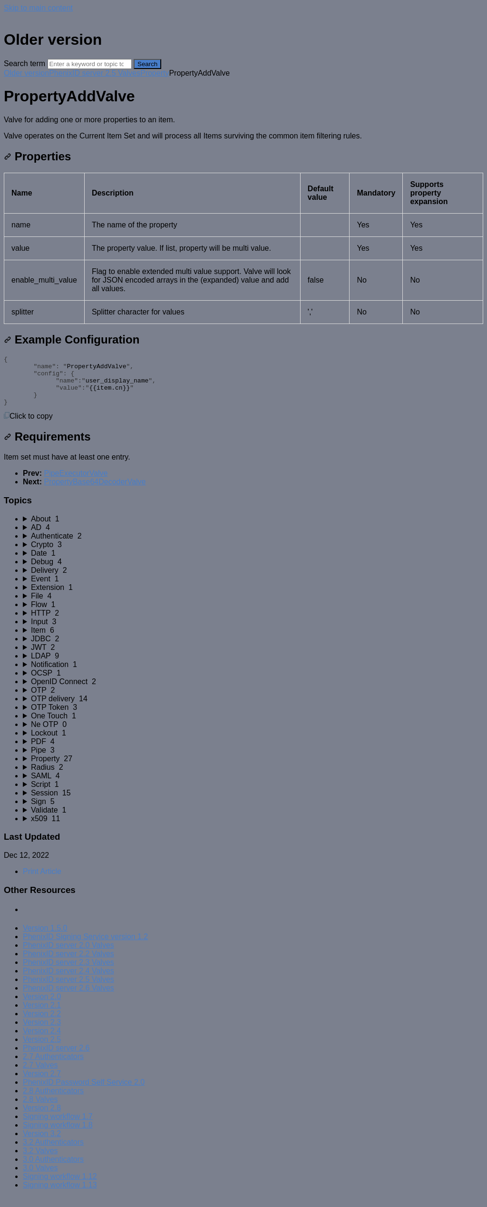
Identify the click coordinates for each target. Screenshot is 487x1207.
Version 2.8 (42, 1118)
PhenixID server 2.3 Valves (68, 972)
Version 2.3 (42, 1032)
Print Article (42, 881)
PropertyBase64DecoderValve (95, 492)
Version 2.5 (42, 1049)
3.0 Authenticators (53, 1169)
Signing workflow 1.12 (60, 1186)
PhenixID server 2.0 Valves (68, 955)
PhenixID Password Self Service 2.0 (84, 1092)
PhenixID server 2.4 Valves (68, 981)
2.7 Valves (40, 1075)
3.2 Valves (40, 1161)
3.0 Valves (40, 1178)
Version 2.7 (42, 1083)
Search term (24, 63)
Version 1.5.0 (45, 938)
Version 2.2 (42, 1024)
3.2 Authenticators (53, 1152)
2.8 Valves (40, 1109)
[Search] (90, 64)
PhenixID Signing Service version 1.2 (85, 946)
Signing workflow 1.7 (58, 1126)
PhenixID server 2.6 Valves (68, 998)
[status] (243, 128)
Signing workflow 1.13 (60, 1195)
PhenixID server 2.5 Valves (94, 73)
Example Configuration (71, 339)
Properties (37, 156)
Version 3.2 (42, 1143)
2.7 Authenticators (53, 1066)
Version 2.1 (42, 1015)
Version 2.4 (42, 1041)
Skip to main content (38, 8)
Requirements (47, 446)
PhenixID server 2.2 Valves (68, 964)
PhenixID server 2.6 (56, 1058)
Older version (26, 73)
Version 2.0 (42, 1006)
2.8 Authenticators (53, 1101)
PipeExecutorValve (75, 483)
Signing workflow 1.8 (58, 1135)
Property (154, 73)
